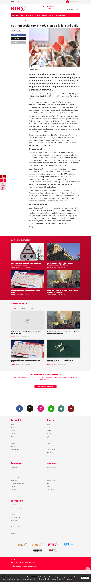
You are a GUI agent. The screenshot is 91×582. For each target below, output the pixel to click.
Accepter (85, 578)
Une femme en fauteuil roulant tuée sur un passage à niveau (26, 264)
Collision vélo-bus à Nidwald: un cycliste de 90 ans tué (26, 333)
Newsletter (13, 533)
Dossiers (13, 443)
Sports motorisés (51, 449)
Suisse (27, 21)
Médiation (13, 523)
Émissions (29, 15)
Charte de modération (16, 526)
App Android (71, 408)
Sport (22, 15)
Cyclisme (49, 436)
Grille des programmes (17, 477)
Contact (13, 530)
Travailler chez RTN (15, 517)
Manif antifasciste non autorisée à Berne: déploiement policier (63, 291)
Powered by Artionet (16, 566)
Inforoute (49, 483)
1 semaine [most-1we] (23, 308)
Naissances (13, 480)
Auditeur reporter (15, 446)
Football (49, 424)
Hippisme (49, 443)
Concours (13, 493)
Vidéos (44, 15)
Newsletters (51, 408)
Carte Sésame (14, 511)
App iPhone (61, 408)
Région (12, 424)
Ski (47, 440)
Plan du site (31, 562)
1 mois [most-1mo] (31, 308)
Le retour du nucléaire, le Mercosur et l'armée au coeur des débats (61, 264)
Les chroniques (15, 470)
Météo (48, 477)
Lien (14, 42)
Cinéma (49, 470)
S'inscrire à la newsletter (45, 386)
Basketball (49, 430)
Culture (13, 436)
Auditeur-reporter (72, 1)
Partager (15, 35)
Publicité (13, 514)
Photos (37, 15)
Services (51, 15)
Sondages (13, 489)
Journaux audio (15, 440)
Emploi (48, 486)
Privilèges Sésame (51, 473)
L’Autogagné (14, 486)
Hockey (48, 427)
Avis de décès (50, 489)
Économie (13, 433)
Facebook (19, 408)
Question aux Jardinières (17, 483)
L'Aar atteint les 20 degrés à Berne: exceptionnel (60, 361)
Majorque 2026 (61, 15)
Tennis (48, 446)
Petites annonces (51, 480)
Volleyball (49, 433)
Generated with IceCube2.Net (29, 566)
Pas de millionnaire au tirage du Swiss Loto (25, 291)
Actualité (15, 15)
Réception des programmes (18, 507)
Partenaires (14, 520)
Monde (13, 430)
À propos (13, 504)
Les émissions (14, 467)
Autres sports (50, 452)
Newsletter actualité (16, 449)
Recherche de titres (16, 473)
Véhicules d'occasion (52, 467)
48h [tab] (15, 308)
